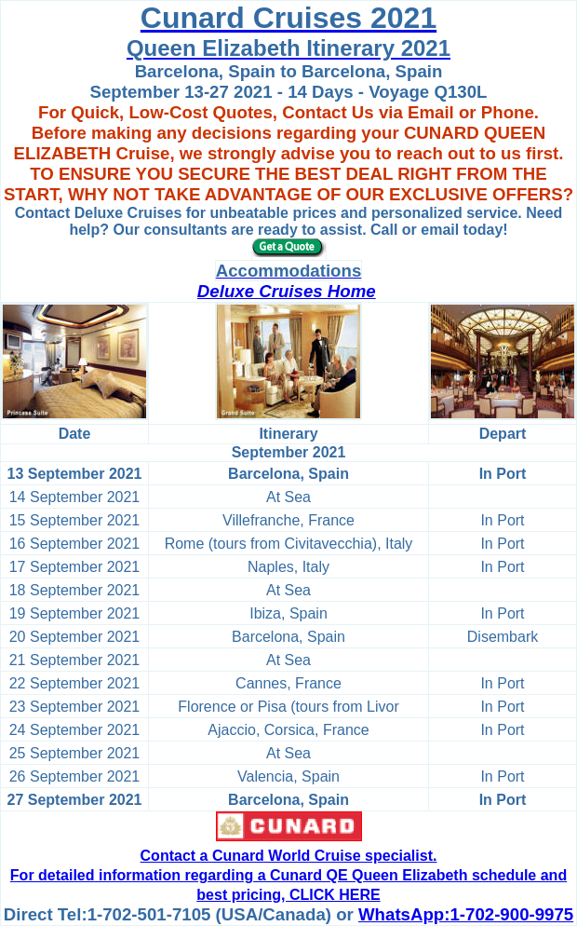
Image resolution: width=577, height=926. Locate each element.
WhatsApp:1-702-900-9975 (465, 914)
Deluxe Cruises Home (286, 291)
